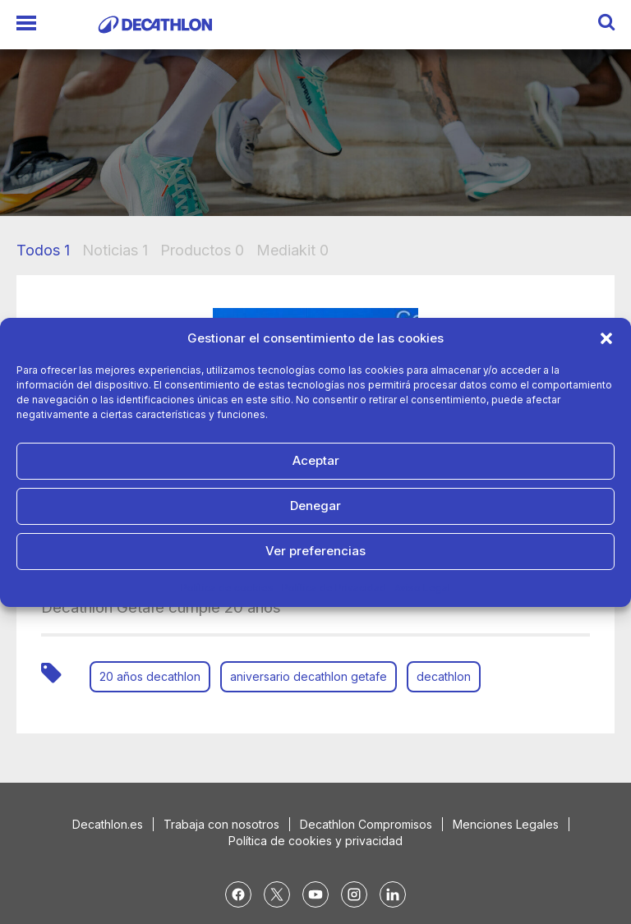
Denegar (315, 505)
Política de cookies (227, 588)
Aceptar (315, 460)
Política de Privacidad (334, 588)
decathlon (444, 676)
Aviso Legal (422, 588)
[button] (606, 338)
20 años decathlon (149, 676)
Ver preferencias (315, 551)
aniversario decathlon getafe (308, 676)
